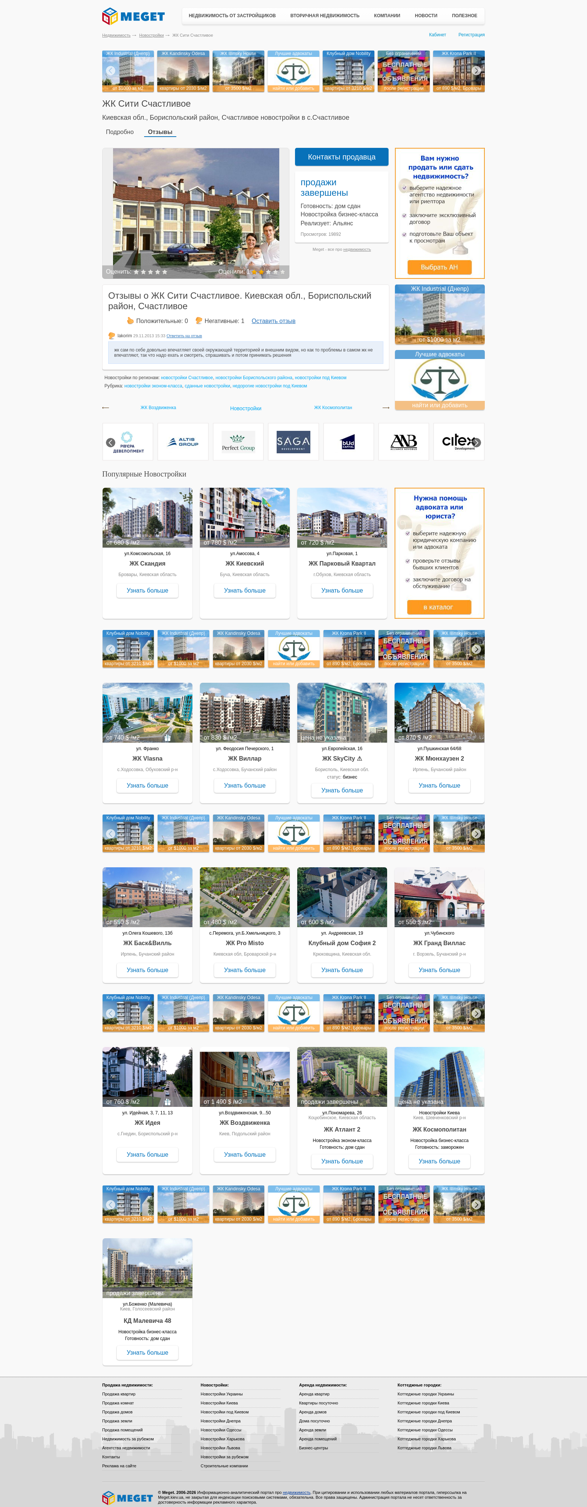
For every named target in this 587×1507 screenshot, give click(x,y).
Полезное (464, 15)
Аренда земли (312, 1424)
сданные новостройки (207, 380)
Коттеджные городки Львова (424, 1442)
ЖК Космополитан (333, 402)
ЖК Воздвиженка (158, 402)
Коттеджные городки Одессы (425, 1424)
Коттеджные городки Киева (423, 1397)
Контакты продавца (342, 151)
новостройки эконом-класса (153, 380)
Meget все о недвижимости (128, 1493)
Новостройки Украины (222, 1388)
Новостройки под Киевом (225, 1406)
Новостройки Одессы (221, 1424)
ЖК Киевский (244, 558)
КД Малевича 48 (147, 1315)
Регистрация (472, 34)
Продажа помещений (122, 1424)
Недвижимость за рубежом (128, 1433)
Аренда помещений (318, 1433)
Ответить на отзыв (184, 330)
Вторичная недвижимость (325, 15)
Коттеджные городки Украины (426, 1388)
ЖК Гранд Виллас (439, 938)
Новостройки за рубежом (225, 1451)
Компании (387, 15)
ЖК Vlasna (147, 753)
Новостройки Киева (219, 1397)
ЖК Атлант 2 (342, 1124)
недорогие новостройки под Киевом (269, 380)
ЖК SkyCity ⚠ (342, 753)
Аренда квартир (314, 1388)
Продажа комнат (118, 1397)
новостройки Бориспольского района (254, 372)
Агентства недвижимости (126, 1442)
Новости (426, 15)
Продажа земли (117, 1415)
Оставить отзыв (273, 316)
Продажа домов (117, 1406)
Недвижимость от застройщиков (232, 15)
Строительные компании (224, 1460)
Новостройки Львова (220, 1442)
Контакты (111, 1451)
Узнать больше (147, 585)
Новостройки (151, 35)
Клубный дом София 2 (342, 938)
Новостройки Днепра (221, 1415)
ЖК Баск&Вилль (147, 938)
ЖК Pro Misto (245, 938)
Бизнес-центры (313, 1442)
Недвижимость (116, 35)
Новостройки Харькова (222, 1433)
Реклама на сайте (119, 1460)
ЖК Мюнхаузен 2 (439, 753)
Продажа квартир (119, 1388)
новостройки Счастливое (187, 372)
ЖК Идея (148, 1117)
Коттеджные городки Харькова (427, 1433)
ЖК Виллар (244, 753)
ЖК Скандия (147, 558)
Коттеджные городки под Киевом (429, 1406)
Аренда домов (312, 1406)
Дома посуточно (314, 1415)
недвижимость (357, 244)
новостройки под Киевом (321, 372)
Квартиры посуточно (318, 1397)
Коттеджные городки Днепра (425, 1415)
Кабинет (437, 34)
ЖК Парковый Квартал (342, 558)
